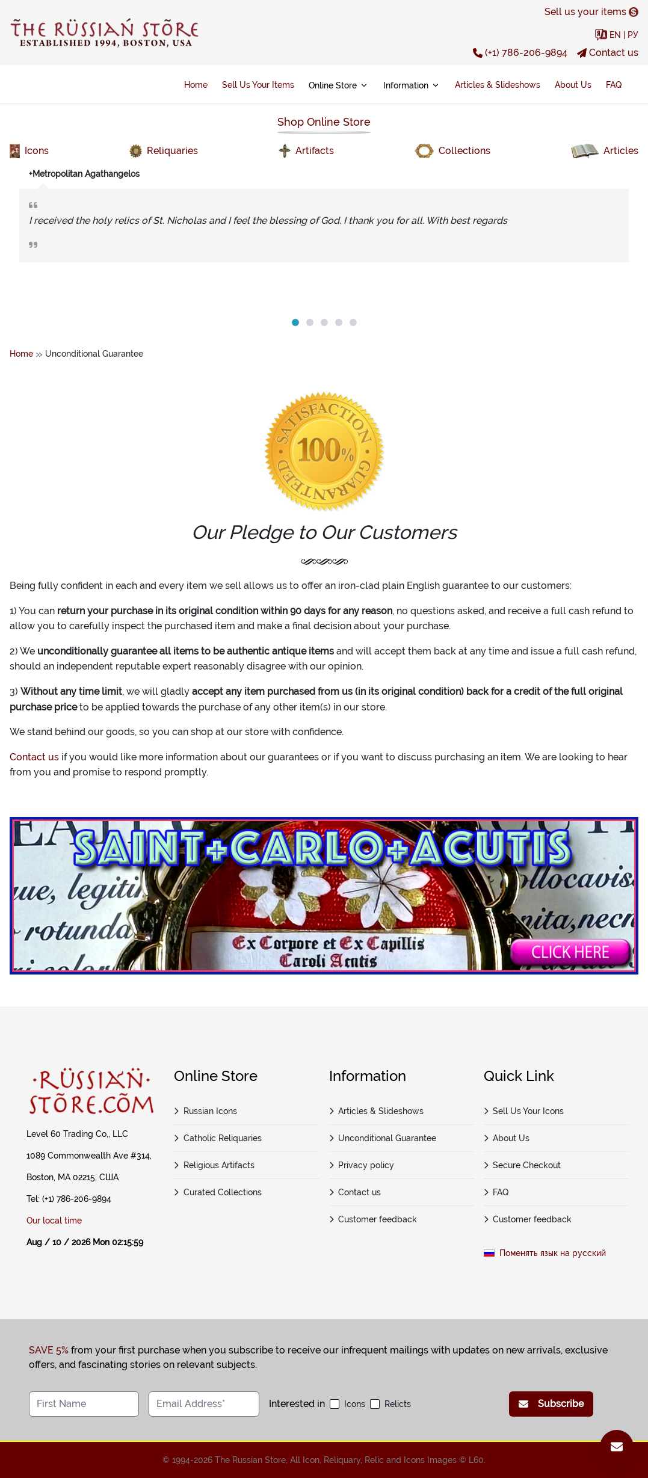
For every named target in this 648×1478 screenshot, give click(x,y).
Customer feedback (373, 1219)
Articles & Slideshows (497, 85)
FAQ (614, 85)
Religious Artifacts (214, 1165)
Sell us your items (591, 11)
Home (196, 85)
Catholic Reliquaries (218, 1138)
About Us (573, 85)
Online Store (339, 85)
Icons (354, 1404)
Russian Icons (205, 1111)
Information (411, 85)
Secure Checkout (522, 1165)
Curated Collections (218, 1192)
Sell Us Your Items (258, 85)
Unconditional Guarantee (383, 1138)
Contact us (607, 52)
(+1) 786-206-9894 (520, 52)
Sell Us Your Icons (524, 1111)
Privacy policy (362, 1165)
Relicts (397, 1404)
